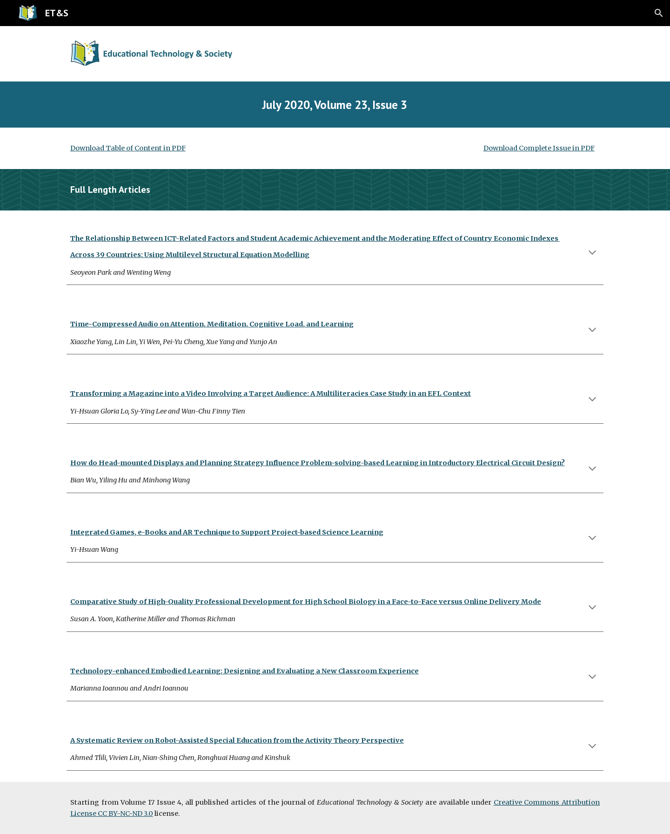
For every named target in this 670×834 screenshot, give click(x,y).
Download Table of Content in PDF (128, 148)
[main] (335, 104)
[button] (659, 13)
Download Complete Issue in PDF (539, 148)
